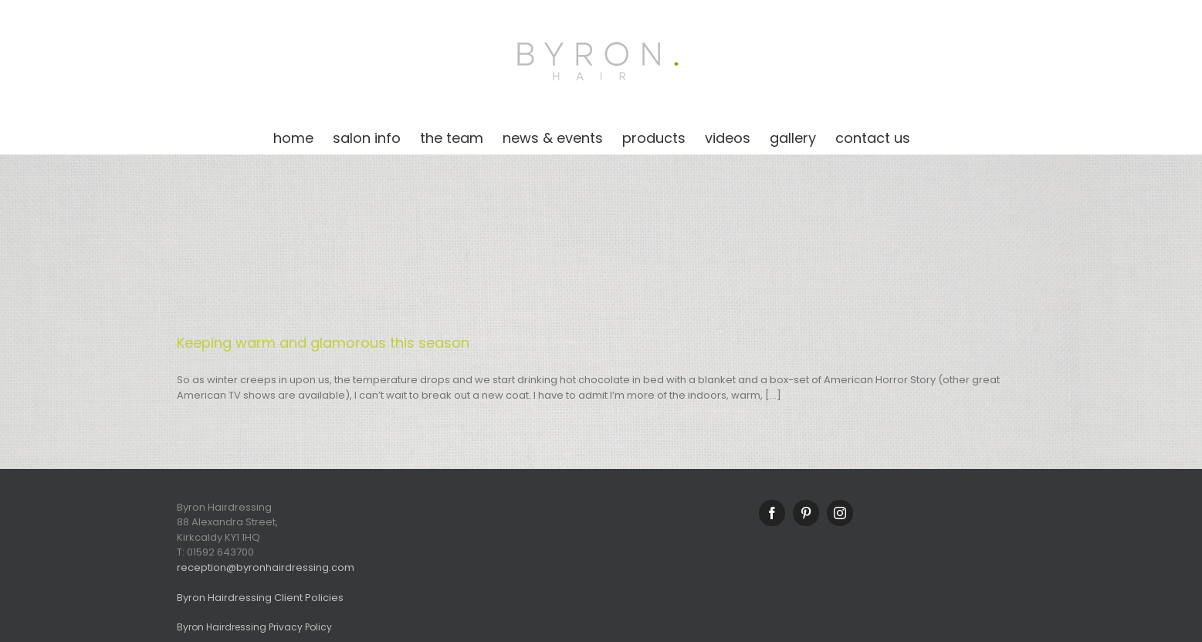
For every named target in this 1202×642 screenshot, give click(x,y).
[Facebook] (772, 513)
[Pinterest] (806, 513)
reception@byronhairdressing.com (265, 567)
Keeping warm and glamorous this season (323, 342)
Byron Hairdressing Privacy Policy (254, 627)
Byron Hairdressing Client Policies (260, 597)
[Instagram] (840, 513)
